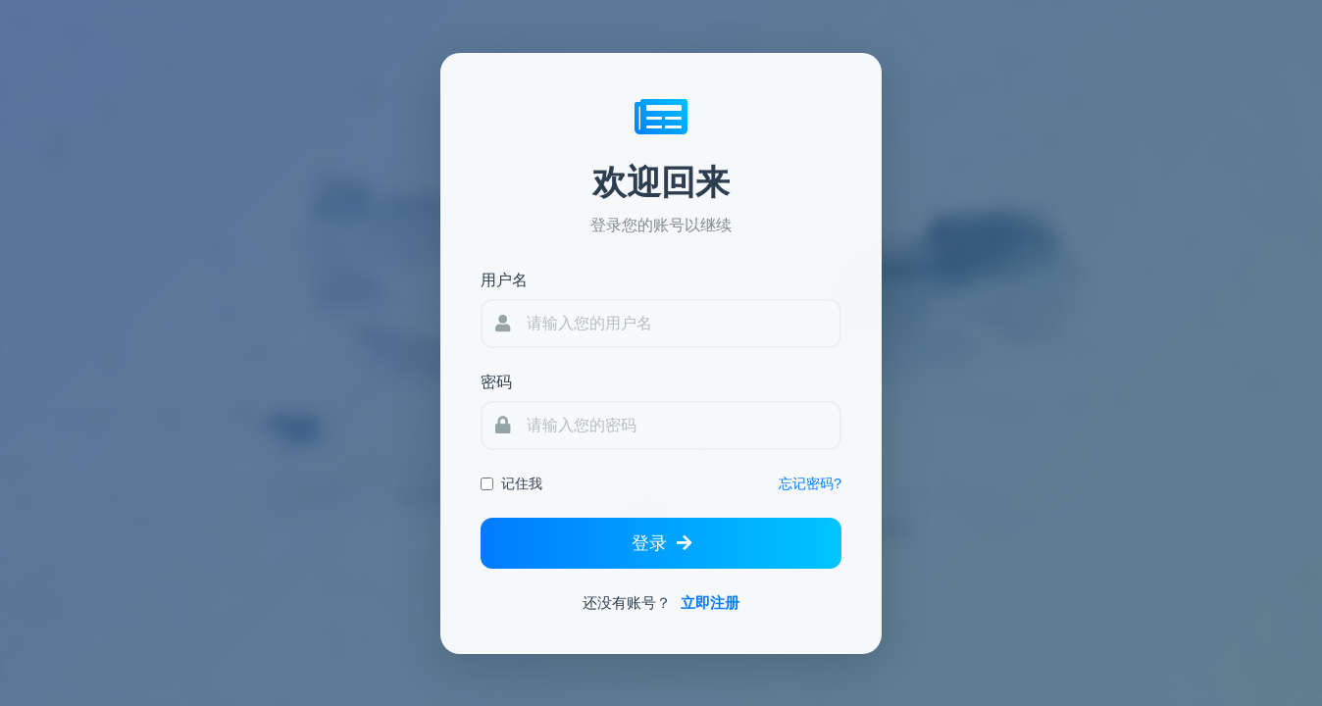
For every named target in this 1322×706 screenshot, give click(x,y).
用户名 (504, 280)
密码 (496, 382)
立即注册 (710, 602)
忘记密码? (810, 483)
